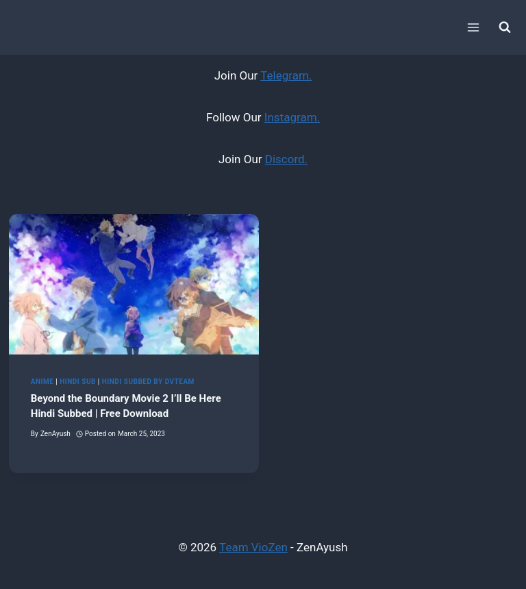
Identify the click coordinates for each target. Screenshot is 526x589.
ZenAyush (55, 433)
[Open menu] (473, 27)
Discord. (286, 159)
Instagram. (292, 117)
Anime (42, 381)
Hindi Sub (78, 381)
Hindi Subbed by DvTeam (148, 381)
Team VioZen (253, 547)
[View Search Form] (504, 27)
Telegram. (286, 75)
